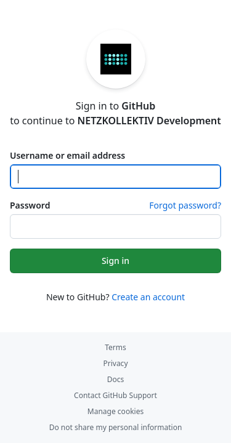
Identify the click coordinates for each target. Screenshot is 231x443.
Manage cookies (115, 411)
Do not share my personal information (115, 427)
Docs (115, 379)
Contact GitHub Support (115, 395)
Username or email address (67, 155)
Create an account (148, 297)
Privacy (115, 363)
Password (30, 205)
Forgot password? (185, 205)
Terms (115, 347)
